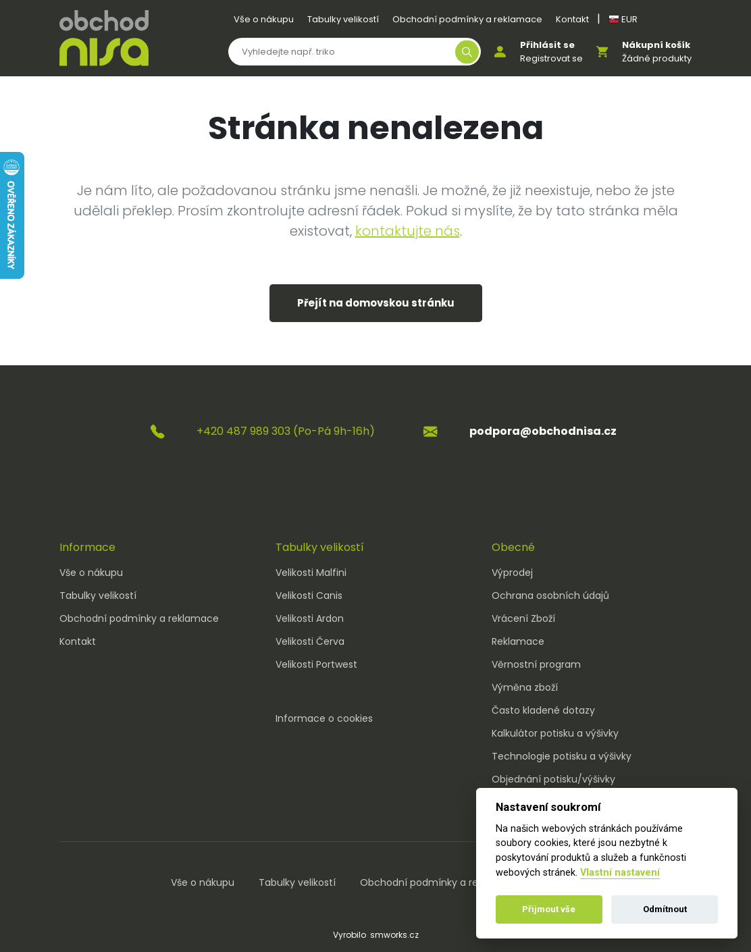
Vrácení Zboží (523, 618)
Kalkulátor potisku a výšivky (555, 733)
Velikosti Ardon (310, 618)
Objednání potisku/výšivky (553, 779)
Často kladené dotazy (543, 710)
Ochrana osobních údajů (550, 595)
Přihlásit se (547, 44)
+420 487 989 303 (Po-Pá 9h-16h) (286, 431)
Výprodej (512, 572)
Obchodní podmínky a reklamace (467, 19)
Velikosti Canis (309, 595)
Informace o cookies (324, 718)
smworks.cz (394, 935)
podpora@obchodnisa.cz (543, 431)
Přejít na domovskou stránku (376, 303)
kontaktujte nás (407, 230)
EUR (623, 19)
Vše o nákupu (264, 19)
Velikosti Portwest (316, 664)
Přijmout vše (548, 909)
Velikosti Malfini (311, 572)
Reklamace (518, 641)
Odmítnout (665, 909)
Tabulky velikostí (343, 19)
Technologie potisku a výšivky (561, 756)
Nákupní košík (656, 44)
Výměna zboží (525, 687)
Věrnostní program (536, 664)
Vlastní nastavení (620, 872)
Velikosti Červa (310, 641)
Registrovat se (551, 58)
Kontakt (572, 19)
